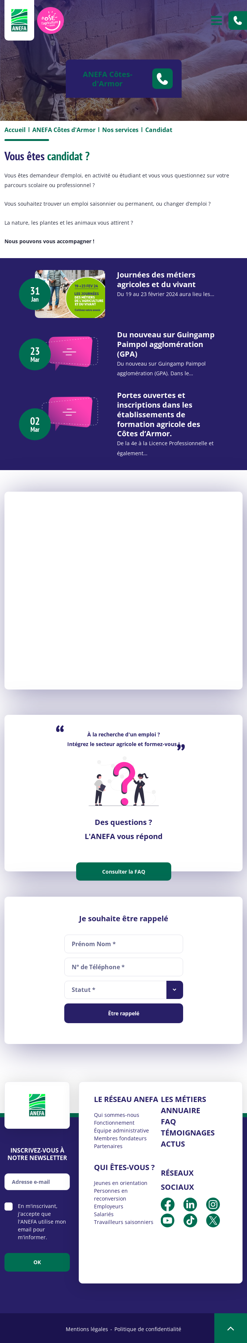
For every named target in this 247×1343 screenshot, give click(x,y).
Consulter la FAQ (123, 869)
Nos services (120, 130)
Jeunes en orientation (120, 1181)
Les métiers (183, 1097)
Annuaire (180, 1108)
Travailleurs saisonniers (123, 1220)
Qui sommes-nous (116, 1113)
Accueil (15, 130)
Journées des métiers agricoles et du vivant (156, 279)
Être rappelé (123, 1011)
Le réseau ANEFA (126, 1097)
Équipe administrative (121, 1128)
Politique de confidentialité (147, 1327)
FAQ (168, 1120)
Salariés (104, 1212)
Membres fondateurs (120, 1136)
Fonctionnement (114, 1120)
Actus (173, 1142)
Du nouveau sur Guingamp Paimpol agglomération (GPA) (166, 344)
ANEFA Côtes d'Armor (63, 130)
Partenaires (108, 1144)
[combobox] (123, 988)
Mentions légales (87, 1327)
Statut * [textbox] (83, 988)
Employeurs (108, 1204)
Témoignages (188, 1131)
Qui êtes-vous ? (124, 1165)
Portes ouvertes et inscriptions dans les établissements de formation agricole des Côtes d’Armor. (159, 413)
